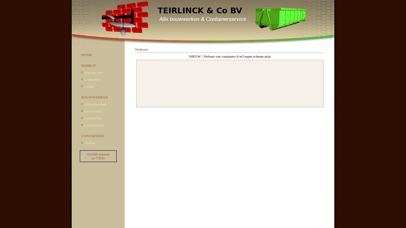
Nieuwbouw (93, 111)
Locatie (89, 86)
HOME (86, 55)
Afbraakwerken (95, 104)
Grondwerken (93, 125)
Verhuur (89, 143)
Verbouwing (93, 118)
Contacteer (92, 79)
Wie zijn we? (93, 72)
